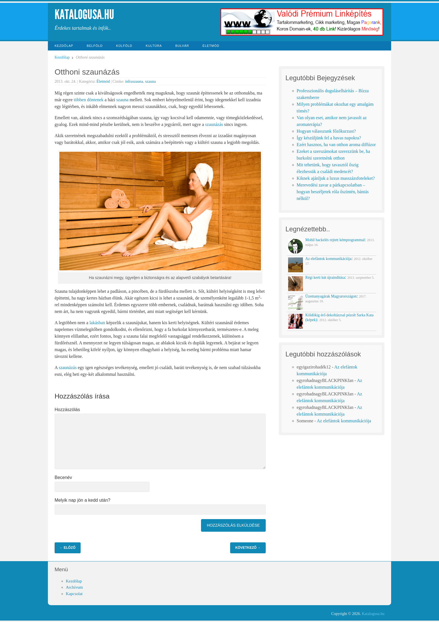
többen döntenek (88, 99)
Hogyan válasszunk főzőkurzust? (326, 131)
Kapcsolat (74, 593)
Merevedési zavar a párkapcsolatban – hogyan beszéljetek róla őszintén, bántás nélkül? (333, 192)
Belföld (95, 45)
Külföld (124, 45)
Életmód (210, 45)
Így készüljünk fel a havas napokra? (329, 137)
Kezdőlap (64, 45)
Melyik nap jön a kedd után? (82, 500)
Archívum (74, 587)
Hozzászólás (67, 409)
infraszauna (134, 81)
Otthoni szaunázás (87, 72)
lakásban (97, 322)
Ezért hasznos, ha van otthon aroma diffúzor (336, 144)
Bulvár (182, 45)
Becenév (63, 477)
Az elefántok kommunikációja (344, 420)
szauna (150, 81)
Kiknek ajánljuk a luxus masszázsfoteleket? (336, 178)
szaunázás (214, 124)
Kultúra (154, 45)
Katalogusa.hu (84, 14)
